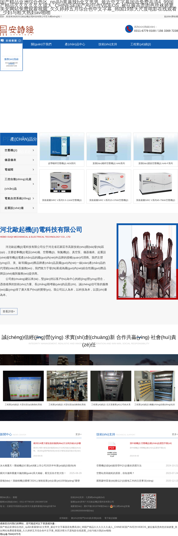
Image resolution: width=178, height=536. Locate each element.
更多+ (79, 434)
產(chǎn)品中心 (75, 44)
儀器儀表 (10, 159)
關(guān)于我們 (41, 44)
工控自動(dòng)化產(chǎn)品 (18, 184)
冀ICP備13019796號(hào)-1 (96, 506)
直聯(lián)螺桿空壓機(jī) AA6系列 (109, 163)
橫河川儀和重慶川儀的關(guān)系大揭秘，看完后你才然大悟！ (33, 473)
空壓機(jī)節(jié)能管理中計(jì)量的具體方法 (119, 465)
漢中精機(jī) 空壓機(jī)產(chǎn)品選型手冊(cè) (151, 443)
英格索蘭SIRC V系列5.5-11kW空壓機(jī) (62, 200)
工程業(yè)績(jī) (140, 44)
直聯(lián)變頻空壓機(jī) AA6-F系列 (155, 163)
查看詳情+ (9, 311)
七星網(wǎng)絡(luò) (95, 497)
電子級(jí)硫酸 (110, 518)
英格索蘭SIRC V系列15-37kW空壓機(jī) (108, 200)
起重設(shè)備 (14, 208)
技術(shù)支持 (107, 44)
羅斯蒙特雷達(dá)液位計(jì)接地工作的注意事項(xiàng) (124, 480)
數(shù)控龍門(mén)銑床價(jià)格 (86, 518)
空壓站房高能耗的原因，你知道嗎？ (115, 473)
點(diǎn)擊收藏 (171, 16)
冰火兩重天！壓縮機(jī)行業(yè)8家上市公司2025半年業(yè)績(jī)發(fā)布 (38, 465)
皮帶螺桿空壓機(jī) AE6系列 (62, 163)
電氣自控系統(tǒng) (18, 198)
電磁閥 (9, 169)
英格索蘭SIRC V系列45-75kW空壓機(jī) (155, 200)
